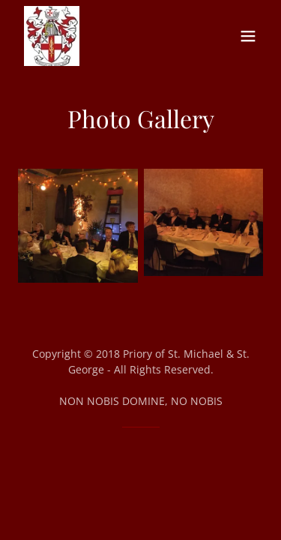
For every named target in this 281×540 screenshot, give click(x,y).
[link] (51, 36)
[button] (248, 36)
